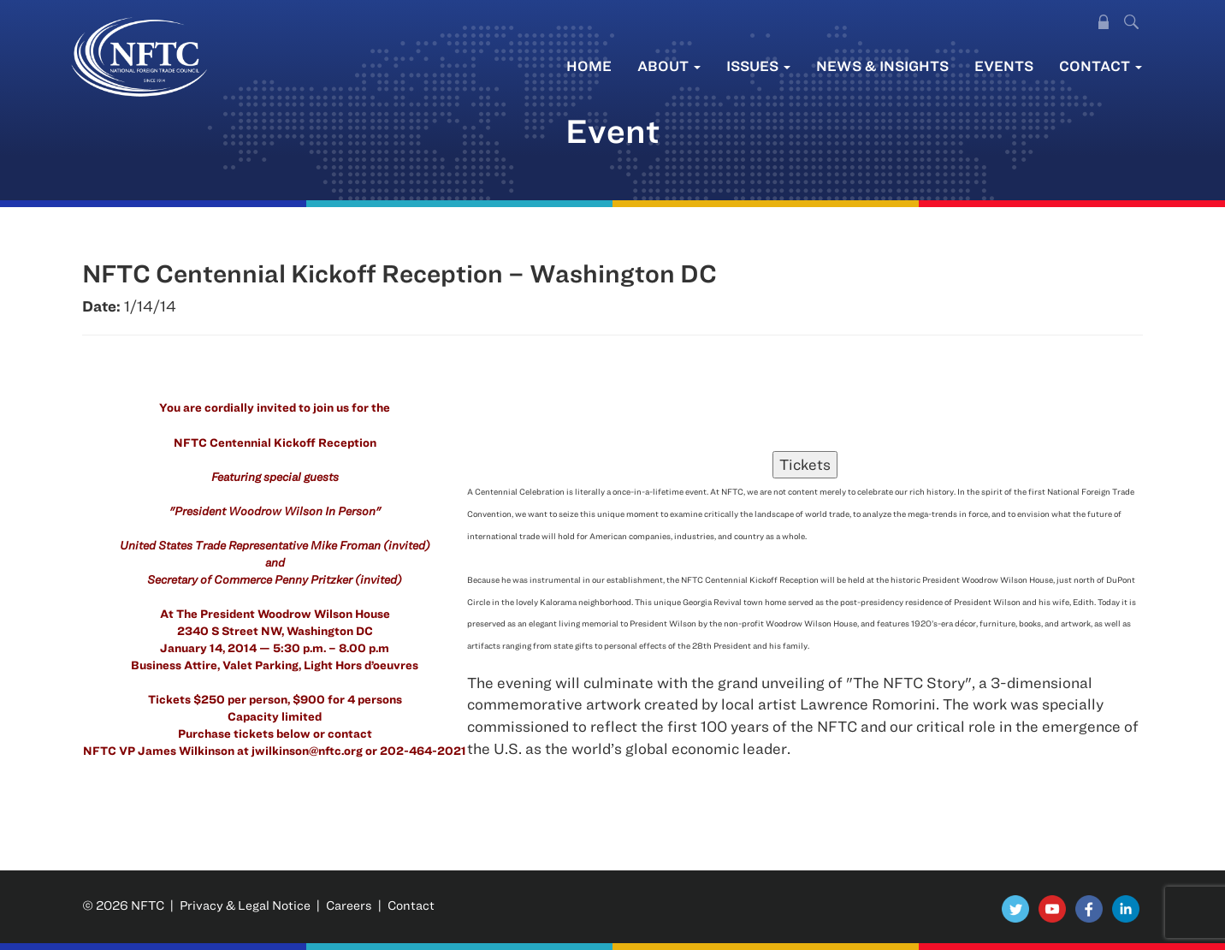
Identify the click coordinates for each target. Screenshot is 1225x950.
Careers (349, 905)
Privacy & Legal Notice (245, 905)
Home (589, 65)
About (669, 65)
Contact (1100, 65)
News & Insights (882, 65)
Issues (758, 65)
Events (1003, 65)
